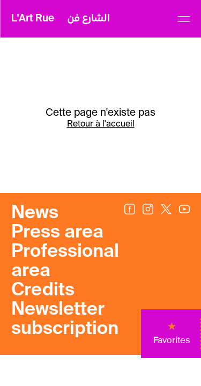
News (34, 213)
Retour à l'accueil (101, 124)
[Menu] (183, 19)
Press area (57, 233)
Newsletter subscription (64, 319)
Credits (43, 290)
